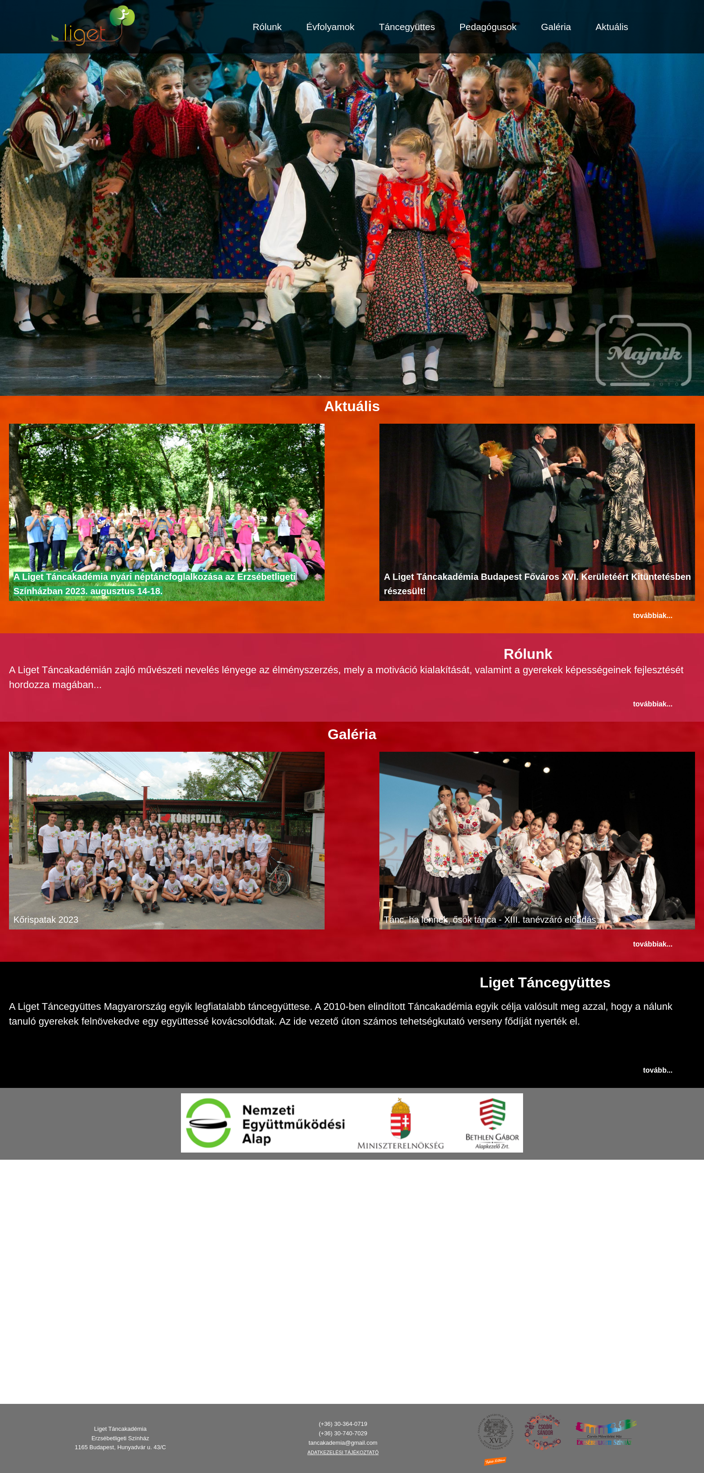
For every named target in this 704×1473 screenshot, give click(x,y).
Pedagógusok (487, 27)
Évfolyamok (330, 27)
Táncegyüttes (407, 27)
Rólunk (267, 27)
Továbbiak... (653, 615)
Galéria (556, 27)
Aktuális (611, 27)
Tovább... (658, 1245)
